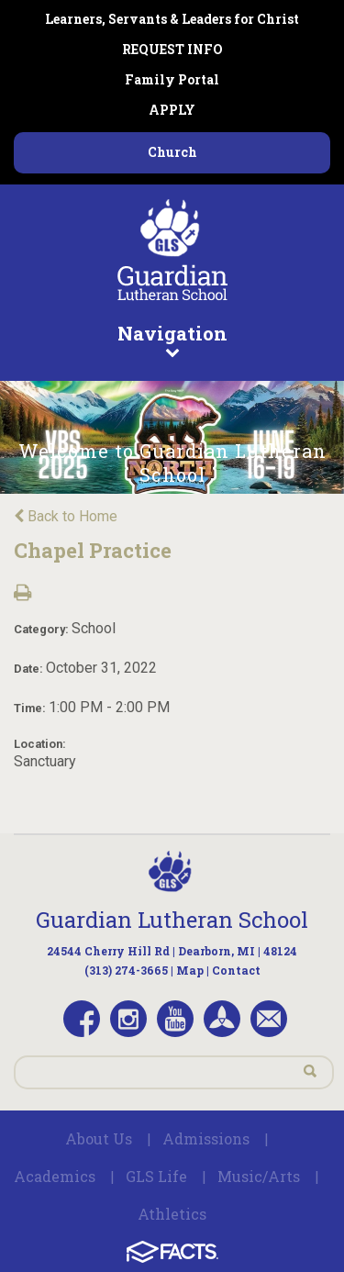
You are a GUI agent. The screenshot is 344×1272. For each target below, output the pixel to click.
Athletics (172, 1213)
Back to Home (65, 516)
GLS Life (156, 1176)
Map (190, 970)
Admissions (206, 1138)
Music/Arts (258, 1176)
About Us (98, 1138)
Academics (54, 1176)
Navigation (172, 339)
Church (172, 152)
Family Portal (172, 79)
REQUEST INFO (172, 49)
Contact (236, 970)
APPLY (172, 109)
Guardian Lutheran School (172, 919)
